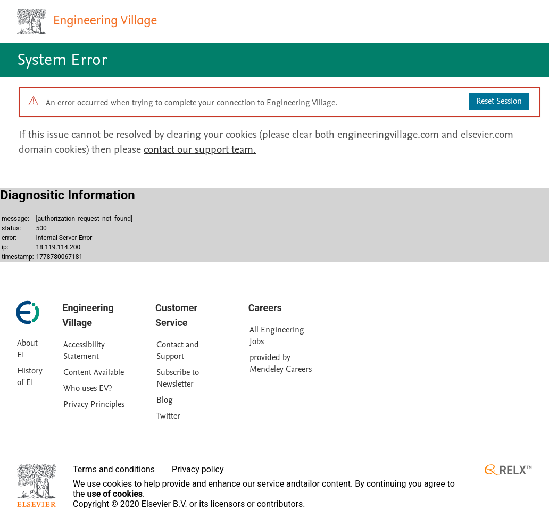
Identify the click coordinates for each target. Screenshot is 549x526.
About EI (27, 349)
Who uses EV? (87, 388)
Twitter (168, 416)
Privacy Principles (93, 404)
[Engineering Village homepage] (88, 21)
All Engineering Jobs (276, 335)
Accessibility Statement (84, 350)
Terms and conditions (114, 469)
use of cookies (115, 494)
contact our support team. (200, 149)
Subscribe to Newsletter (177, 378)
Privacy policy (198, 469)
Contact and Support (177, 350)
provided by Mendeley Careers (280, 363)
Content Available (93, 372)
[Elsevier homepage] (36, 485)
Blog (164, 400)
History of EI (30, 376)
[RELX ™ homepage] (508, 469)
